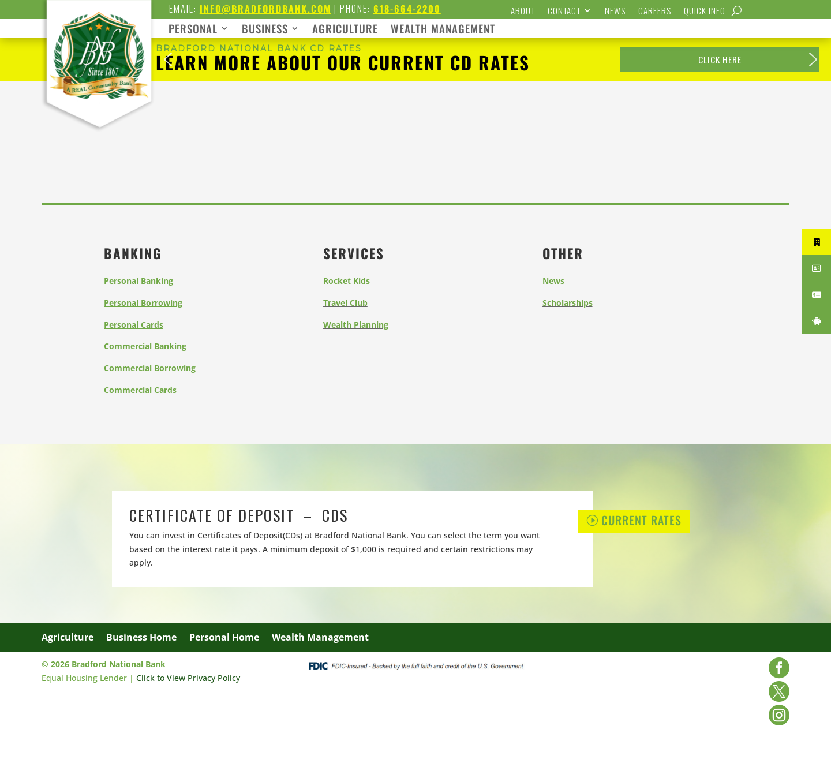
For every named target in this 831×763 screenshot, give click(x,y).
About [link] (523, 11)
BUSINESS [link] (265, 30)
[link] (98, 130)
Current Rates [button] (641, 520)
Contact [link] (564, 11)
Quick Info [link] (704, 11)
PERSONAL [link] (193, 30)
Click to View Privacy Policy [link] (188, 677)
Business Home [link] (141, 638)
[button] (168, 59)
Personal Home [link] (224, 638)
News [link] (615, 11)
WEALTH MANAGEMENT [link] (443, 30)
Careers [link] (654, 11)
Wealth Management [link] (320, 638)
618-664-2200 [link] (407, 9)
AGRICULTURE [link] (345, 30)
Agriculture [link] (67, 638)
